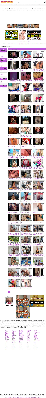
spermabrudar (36, 338)
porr (12, 336)
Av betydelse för (3, 52)
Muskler (14, 234)
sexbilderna (7, 333)
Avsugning (10, 81)
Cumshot (17, 223)
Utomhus (27, 124)
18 (33, 81)
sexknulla (28, 337)
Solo (36, 59)
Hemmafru (14, 233)
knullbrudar (7, 339)
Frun (24, 190)
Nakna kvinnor (10, 43)
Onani (37, 103)
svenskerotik (14, 340)
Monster (39, 103)
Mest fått (2, 56)
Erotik (24, 43)
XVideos (2, 88)
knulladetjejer (21, 337)
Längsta (2, 57)
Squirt (42, 103)
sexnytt (13, 339)
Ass (9, 59)
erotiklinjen (21, 339)
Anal (9, 70)
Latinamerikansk (41, 114)
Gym (34, 59)
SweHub (6, 331)
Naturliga (29, 60)
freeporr (28, 345)
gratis (34, 342)
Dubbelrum (42, 70)
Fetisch (29, 135)
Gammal (26, 60)
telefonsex (35, 330)
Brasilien (10, 190)
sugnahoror (14, 331)
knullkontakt (21, 336)
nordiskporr (7, 337)
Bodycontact (29, 41)
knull (6, 330)
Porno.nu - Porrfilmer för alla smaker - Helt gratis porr (23, 28)
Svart (34, 211)
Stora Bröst (27, 59)
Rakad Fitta (30, 43)
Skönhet (24, 168)
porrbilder (20, 344)
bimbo (13, 345)
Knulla (39, 43)
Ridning (11, 135)
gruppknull (21, 338)
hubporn (28, 343)
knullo (13, 344)
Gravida (28, 136)
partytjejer (6, 336)
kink (27, 342)
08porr (20, 342)
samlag (35, 339)
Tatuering (13, 103)
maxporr (35, 344)
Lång (1, 82)
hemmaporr (28, 344)
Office (14, 114)
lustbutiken (35, 345)
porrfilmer (20, 332)
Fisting (36, 71)
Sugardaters (42, 43)
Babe (42, 81)
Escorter (18, 43)
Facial (24, 146)
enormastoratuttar (36, 340)
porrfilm (6, 334)
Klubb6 (24, 41)
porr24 (35, 333)
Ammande (25, 136)
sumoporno (35, 337)
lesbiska (13, 346)
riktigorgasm (14, 342)
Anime (11, 222)
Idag (1, 70)
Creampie (17, 179)
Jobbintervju (14, 190)
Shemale (2, 65)
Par (30, 59)
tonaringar (28, 333)
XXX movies (6, 46)
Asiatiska (12, 157)
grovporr (6, 342)
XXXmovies (10, 46)
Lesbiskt (34, 135)
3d (35, 81)
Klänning (36, 201)
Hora (26, 81)
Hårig (41, 211)
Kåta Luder (3, 43)
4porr (13, 333)
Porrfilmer (36, 43)
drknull (13, 332)
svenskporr (35, 336)
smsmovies (28, 335)
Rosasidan (20, 41)
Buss (38, 233)
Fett (39, 211)
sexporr (28, 336)
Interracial (10, 201)
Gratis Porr (26, 43)
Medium (2, 81)
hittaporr (20, 333)
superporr (28, 334)
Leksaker (39, 201)
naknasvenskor (21, 335)
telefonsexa (28, 332)
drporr (20, 341)
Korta (1, 80)
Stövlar (13, 211)
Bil (15, 222)
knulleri (6, 338)
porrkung (6, 340)
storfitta (13, 337)
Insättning (39, 71)
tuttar (34, 331)
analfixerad (28, 331)
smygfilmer (21, 330)
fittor (12, 330)
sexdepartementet (36, 332)
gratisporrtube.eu (10, 397)
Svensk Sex (33, 43)
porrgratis (13, 343)
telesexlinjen (21, 331)
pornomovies (29, 341)
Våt (15, 81)
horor (6, 332)
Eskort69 (6, 43)
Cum (13, 81)
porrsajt (20, 343)
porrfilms (35, 334)
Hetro (1, 62)
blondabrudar (29, 330)
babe (6, 345)
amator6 (28, 339)
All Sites (2, 87)
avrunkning (35, 335)
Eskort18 (26, 41)
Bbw (37, 70)
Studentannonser (14, 43)
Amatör (22, 59)
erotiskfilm (28, 338)
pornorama (28, 340)
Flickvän (23, 60)
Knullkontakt (21, 43)
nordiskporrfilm (21, 334)
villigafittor (13, 334)
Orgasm (24, 124)
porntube (20, 346)
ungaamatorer (14, 335)
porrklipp (6, 341)
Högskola (36, 211)
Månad (2, 74)
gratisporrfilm (21, 340)
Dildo (39, 70)
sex (34, 341)
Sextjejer (18, 41)
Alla (1, 66)
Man (17, 233)
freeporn (28, 346)
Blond (11, 59)
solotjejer (13, 338)
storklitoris (13, 341)
